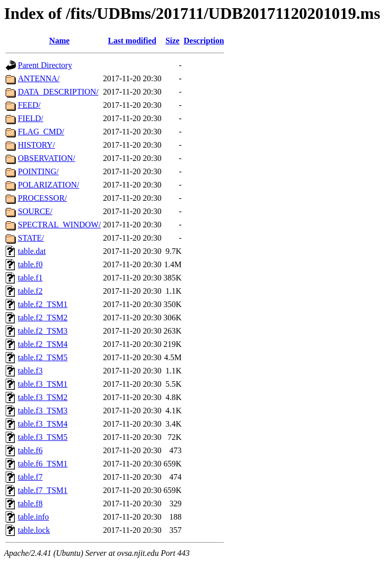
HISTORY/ (36, 144)
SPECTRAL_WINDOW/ (59, 224)
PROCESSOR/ (42, 198)
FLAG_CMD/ (41, 131)
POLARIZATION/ (48, 184)
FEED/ (29, 105)
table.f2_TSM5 (42, 357)
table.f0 (30, 264)
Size (172, 40)
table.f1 (30, 277)
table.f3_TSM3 (42, 410)
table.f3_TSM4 (42, 423)
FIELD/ (30, 118)
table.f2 (30, 291)
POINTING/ (38, 171)
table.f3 (30, 370)
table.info (33, 516)
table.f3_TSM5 (42, 437)
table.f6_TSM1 (42, 463)
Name (59, 40)
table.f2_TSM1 (42, 304)
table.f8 (30, 503)
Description (204, 40)
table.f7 (30, 477)
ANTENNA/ (39, 78)
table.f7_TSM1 (42, 490)
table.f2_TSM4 (42, 344)
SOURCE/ (35, 211)
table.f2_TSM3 (42, 330)
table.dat (32, 251)
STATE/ (31, 237)
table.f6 (30, 450)
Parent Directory (45, 65)
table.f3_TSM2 (42, 397)
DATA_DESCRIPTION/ (58, 91)
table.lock (34, 530)
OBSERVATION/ (46, 158)
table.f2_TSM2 (42, 317)
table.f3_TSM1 (42, 384)
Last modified (132, 40)
